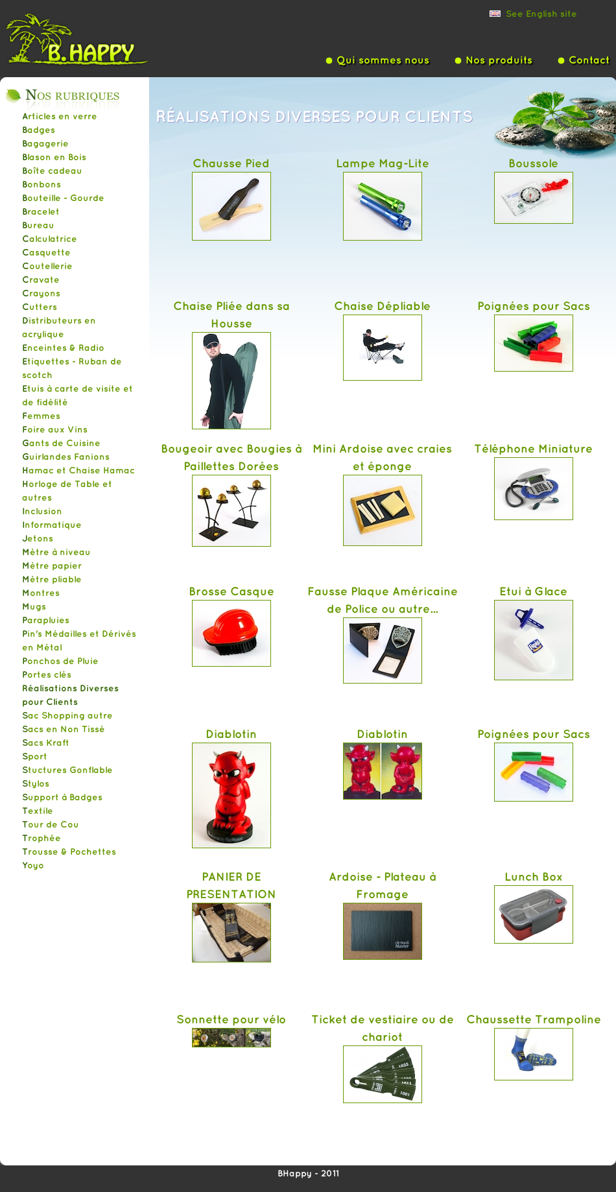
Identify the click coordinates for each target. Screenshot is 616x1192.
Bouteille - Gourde (63, 198)
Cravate (41, 279)
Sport (34, 756)
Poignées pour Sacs (533, 305)
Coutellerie (47, 266)
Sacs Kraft (45, 742)
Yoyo (33, 865)
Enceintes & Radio (63, 347)
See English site (541, 13)
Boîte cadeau (52, 170)
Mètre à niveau (56, 552)
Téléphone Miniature (533, 448)
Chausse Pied (231, 162)
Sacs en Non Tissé (63, 729)
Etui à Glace (533, 590)
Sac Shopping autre (67, 715)
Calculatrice (49, 238)
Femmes (41, 416)
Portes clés (46, 674)
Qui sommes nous (383, 60)
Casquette (46, 252)
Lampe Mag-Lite (382, 162)
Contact (589, 60)
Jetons (37, 538)
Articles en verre (59, 116)
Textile (37, 810)
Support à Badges (62, 797)
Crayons (41, 293)
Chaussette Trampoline (533, 1018)
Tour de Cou (50, 824)
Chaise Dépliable (382, 305)
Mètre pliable (52, 579)
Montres (41, 593)
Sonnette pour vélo (231, 1018)
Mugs (34, 606)
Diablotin (231, 733)
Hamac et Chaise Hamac (78, 470)
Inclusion (42, 511)
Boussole (533, 162)
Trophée (41, 838)
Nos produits (499, 60)
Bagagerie (45, 143)
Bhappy (97, 38)
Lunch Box (533, 876)
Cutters (39, 307)
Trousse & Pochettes (69, 851)
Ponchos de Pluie (60, 661)
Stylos (35, 783)
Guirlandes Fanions (66, 456)
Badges (38, 130)
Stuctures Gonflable (67, 770)
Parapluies (45, 620)
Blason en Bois (54, 157)
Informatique (52, 524)
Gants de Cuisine (61, 443)
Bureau (38, 225)
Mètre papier (52, 565)
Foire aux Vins (55, 429)
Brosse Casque (231, 590)
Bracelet (41, 211)
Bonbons (41, 184)
